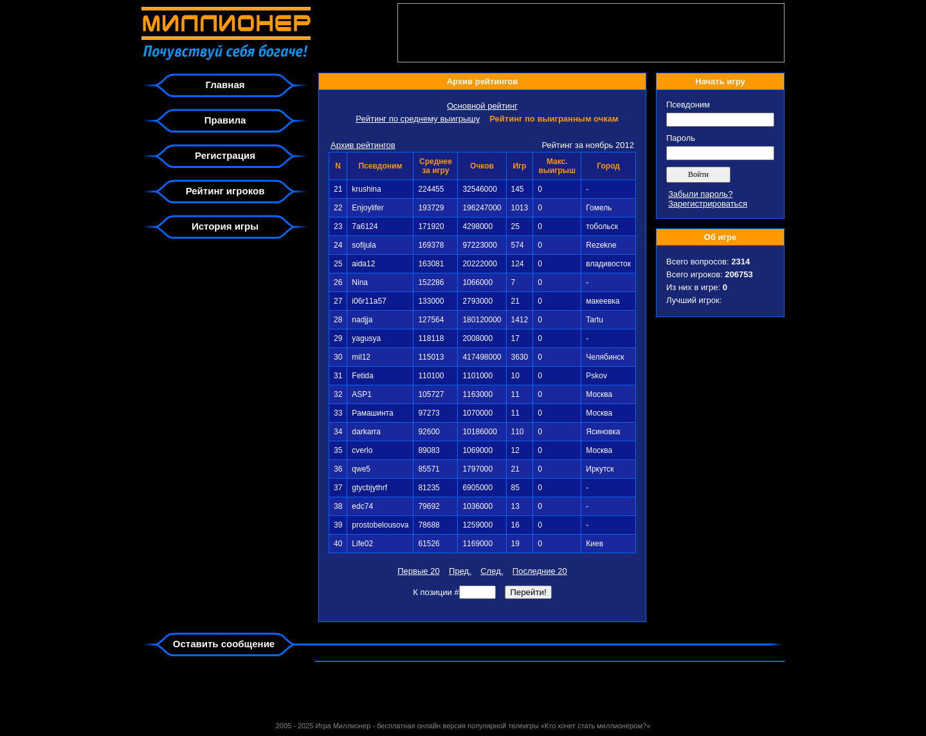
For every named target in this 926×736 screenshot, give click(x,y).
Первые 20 (418, 571)
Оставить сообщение (224, 643)
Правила (225, 120)
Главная (224, 84)
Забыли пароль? (700, 194)
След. (491, 571)
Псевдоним (688, 104)
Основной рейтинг (482, 106)
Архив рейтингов (363, 145)
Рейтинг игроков (225, 190)
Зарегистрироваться (707, 203)
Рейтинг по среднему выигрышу (418, 119)
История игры (225, 226)
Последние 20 (540, 571)
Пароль (680, 138)
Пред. (460, 571)
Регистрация (225, 155)
